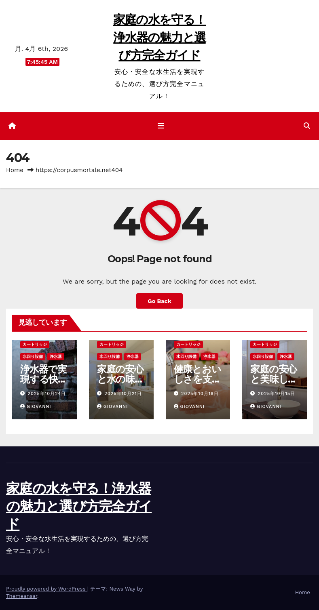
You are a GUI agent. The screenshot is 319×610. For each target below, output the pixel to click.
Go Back (159, 301)
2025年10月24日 (47, 393)
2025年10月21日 (123, 393)
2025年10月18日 (200, 393)
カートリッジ (35, 344)
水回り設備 (33, 356)
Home (14, 170)
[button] (307, 126)
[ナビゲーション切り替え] (161, 126)
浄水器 (56, 356)
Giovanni (35, 406)
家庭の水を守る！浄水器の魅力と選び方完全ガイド (159, 37)
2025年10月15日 (276, 393)
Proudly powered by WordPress (46, 589)
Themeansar (21, 596)
